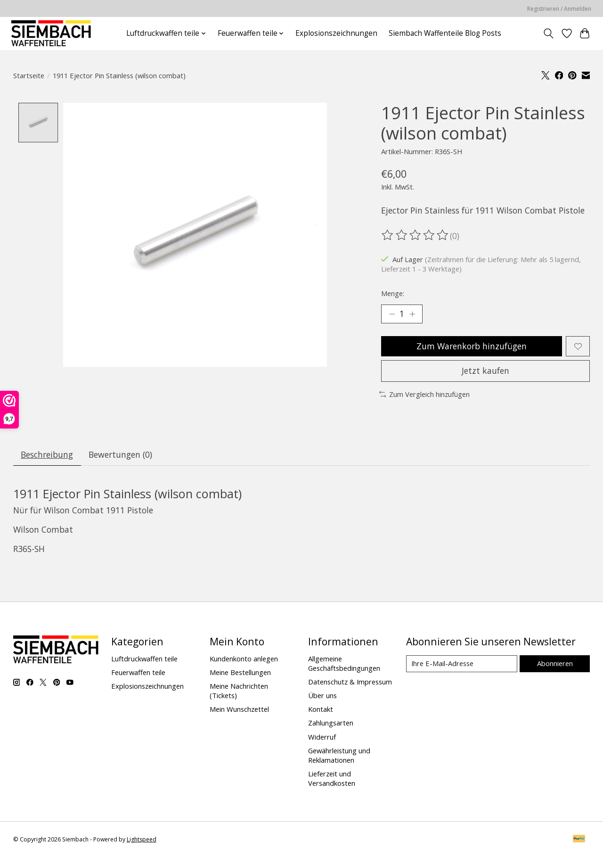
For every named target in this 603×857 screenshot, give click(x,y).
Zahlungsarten (330, 722)
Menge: (392, 293)
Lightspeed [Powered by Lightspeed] (141, 839)
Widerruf (322, 737)
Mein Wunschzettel (239, 709)
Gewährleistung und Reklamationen (339, 755)
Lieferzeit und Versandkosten (331, 778)
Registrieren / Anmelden (559, 9)
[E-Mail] (461, 663)
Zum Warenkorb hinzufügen (471, 346)
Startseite (28, 75)
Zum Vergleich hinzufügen (424, 394)
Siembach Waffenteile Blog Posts (445, 33)
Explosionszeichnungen (336, 33)
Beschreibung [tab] (47, 454)
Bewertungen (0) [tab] (120, 454)
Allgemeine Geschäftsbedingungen (344, 663)
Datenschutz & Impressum (350, 681)
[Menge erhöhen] (412, 314)
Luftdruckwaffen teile (144, 658)
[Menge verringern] (392, 314)
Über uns (322, 695)
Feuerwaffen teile (138, 672)
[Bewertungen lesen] (415, 235)
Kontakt (320, 709)
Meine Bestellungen (240, 672)
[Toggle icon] (548, 33)
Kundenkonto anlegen (244, 658)
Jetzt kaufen (485, 370)
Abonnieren (555, 663)
